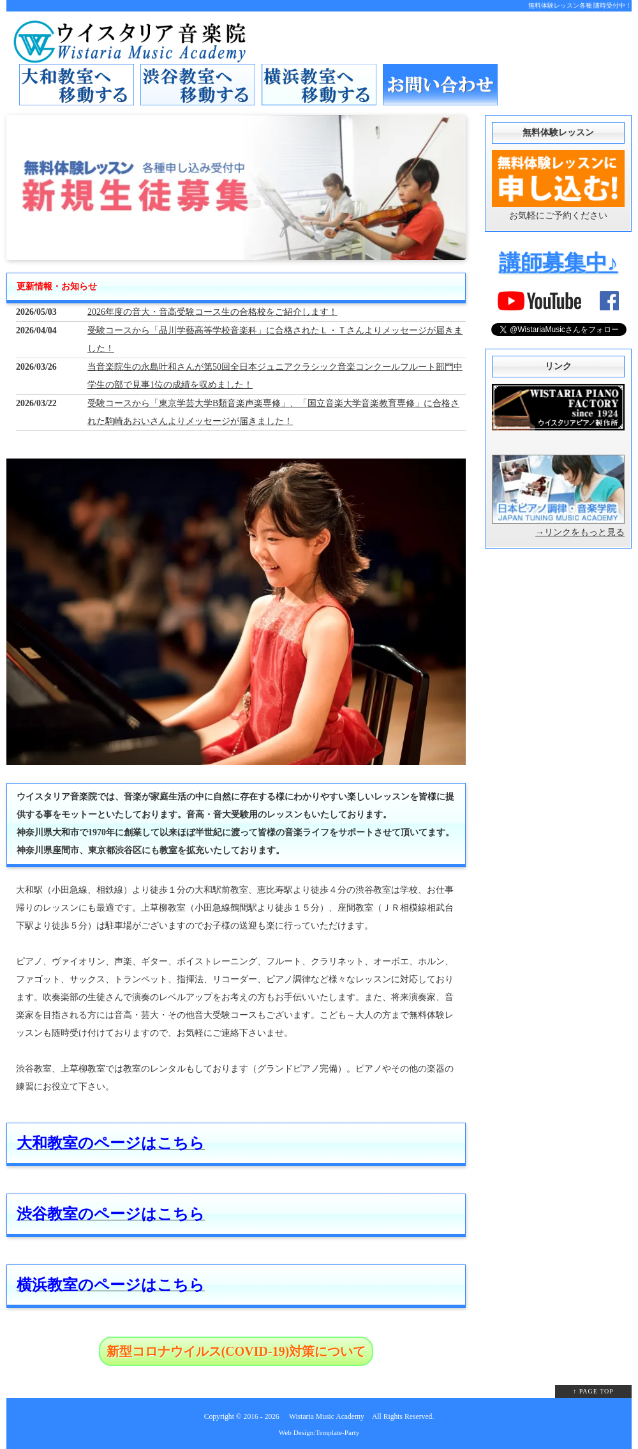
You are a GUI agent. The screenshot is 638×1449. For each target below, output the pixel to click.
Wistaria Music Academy (326, 1417)
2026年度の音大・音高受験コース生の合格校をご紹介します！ (212, 312)
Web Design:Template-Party (319, 1432)
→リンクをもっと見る (580, 532)
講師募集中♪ (558, 263)
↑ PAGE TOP (593, 1391)
